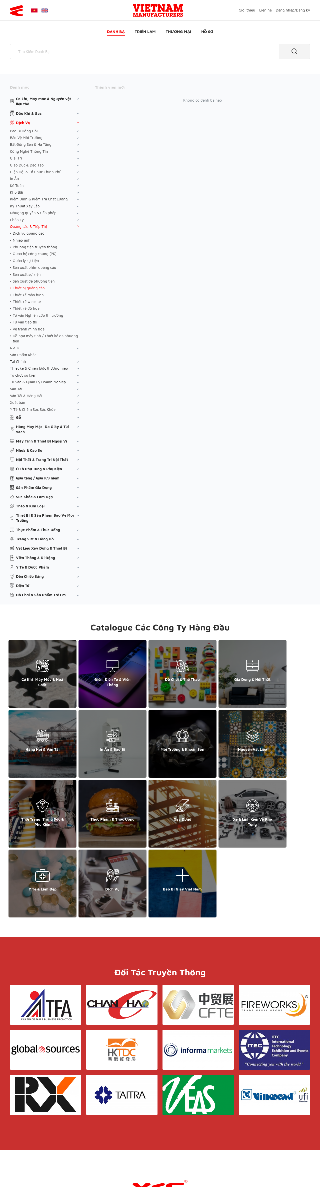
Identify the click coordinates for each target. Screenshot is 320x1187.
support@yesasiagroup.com (36, 1136)
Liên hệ (265, 10)
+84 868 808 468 (27, 1131)
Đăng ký (303, 10)
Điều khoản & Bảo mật (162, 1126)
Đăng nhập (285, 10)
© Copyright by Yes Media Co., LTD (39, 1173)
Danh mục (19, 87)
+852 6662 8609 (257, 1131)
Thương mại (178, 31)
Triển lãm (145, 31)
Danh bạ (116, 31)
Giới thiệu (247, 10)
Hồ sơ (207, 31)
